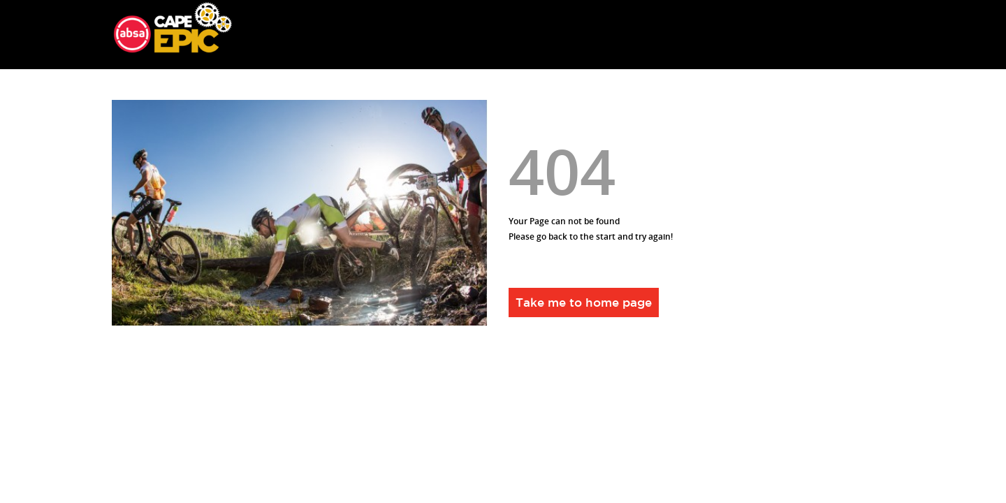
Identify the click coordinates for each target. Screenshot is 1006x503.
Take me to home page (584, 302)
